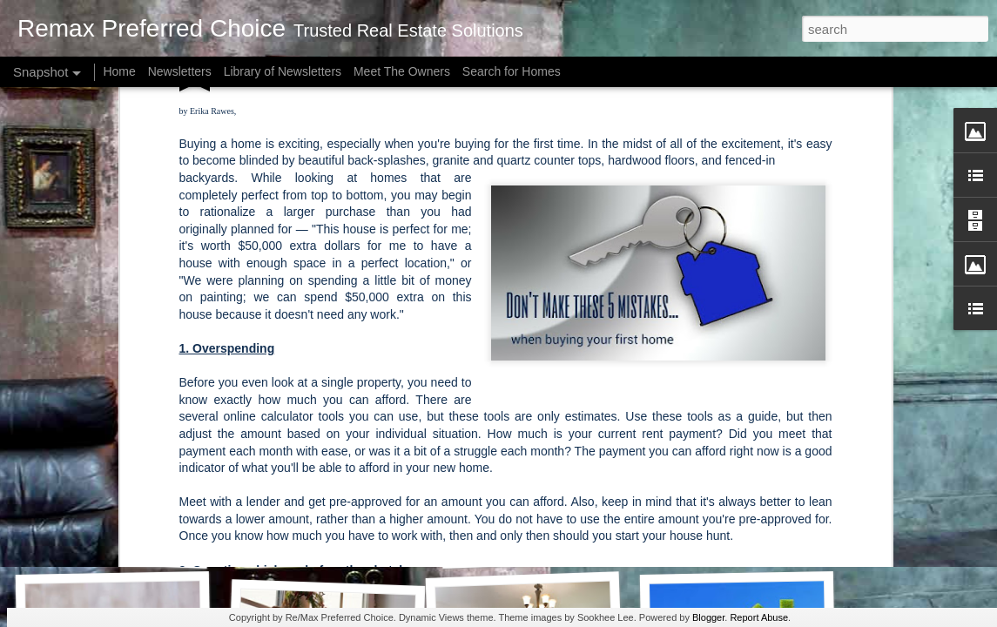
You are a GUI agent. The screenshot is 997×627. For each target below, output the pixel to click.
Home (119, 71)
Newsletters (180, 71)
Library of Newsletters (282, 71)
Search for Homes (511, 71)
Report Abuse (759, 617)
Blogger (708, 617)
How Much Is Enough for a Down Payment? (171, 548)
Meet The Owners (402, 71)
